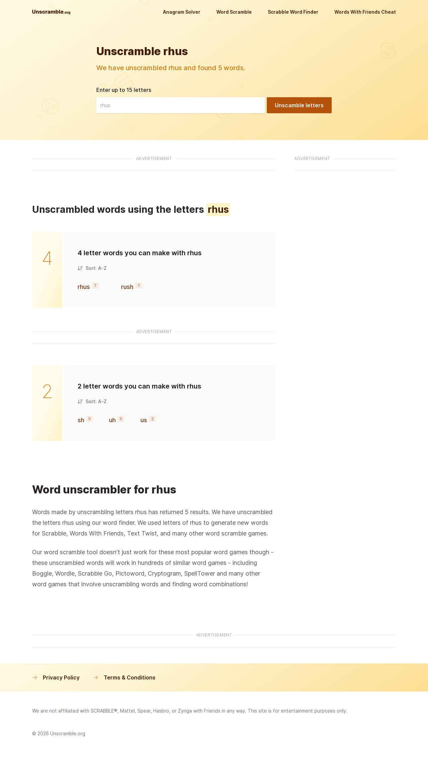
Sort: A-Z (92, 268)
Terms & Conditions (124, 677)
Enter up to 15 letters (123, 90)
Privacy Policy (56, 677)
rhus (84, 286)
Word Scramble (234, 12)
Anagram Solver (181, 12)
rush (127, 286)
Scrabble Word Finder (293, 12)
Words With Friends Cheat (365, 12)
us (143, 420)
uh (112, 420)
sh (81, 420)
